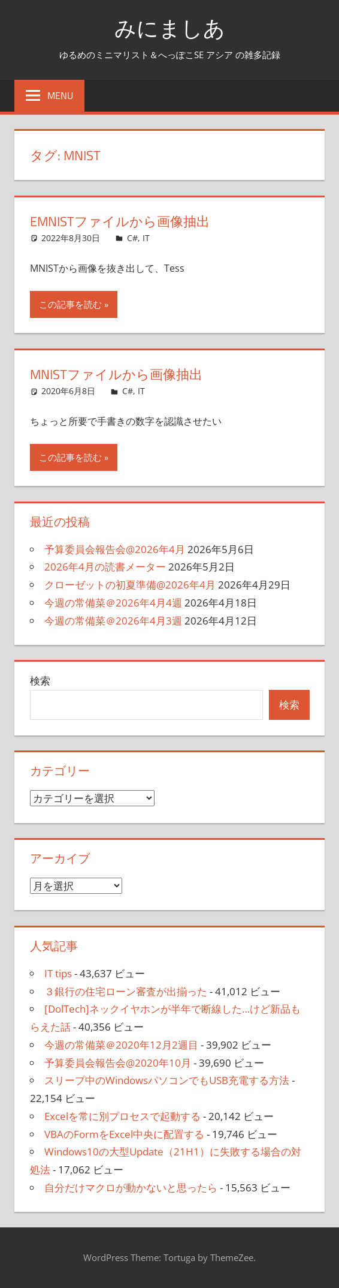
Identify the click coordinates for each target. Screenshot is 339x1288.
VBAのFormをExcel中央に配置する (124, 1134)
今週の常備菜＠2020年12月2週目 (121, 1045)
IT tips (58, 973)
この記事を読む (70, 304)
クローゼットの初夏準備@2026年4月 (130, 585)
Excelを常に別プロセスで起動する (122, 1116)
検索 (40, 680)
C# (132, 238)
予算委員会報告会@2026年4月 (114, 549)
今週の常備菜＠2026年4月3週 (113, 621)
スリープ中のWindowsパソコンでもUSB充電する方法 (166, 1080)
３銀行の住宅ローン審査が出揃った (125, 991)
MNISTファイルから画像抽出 (116, 374)
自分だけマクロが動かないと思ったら (130, 1187)
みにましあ (169, 27)
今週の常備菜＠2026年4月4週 (113, 603)
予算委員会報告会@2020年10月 (117, 1063)
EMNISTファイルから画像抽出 (120, 221)
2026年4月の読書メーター (105, 567)
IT (146, 238)
